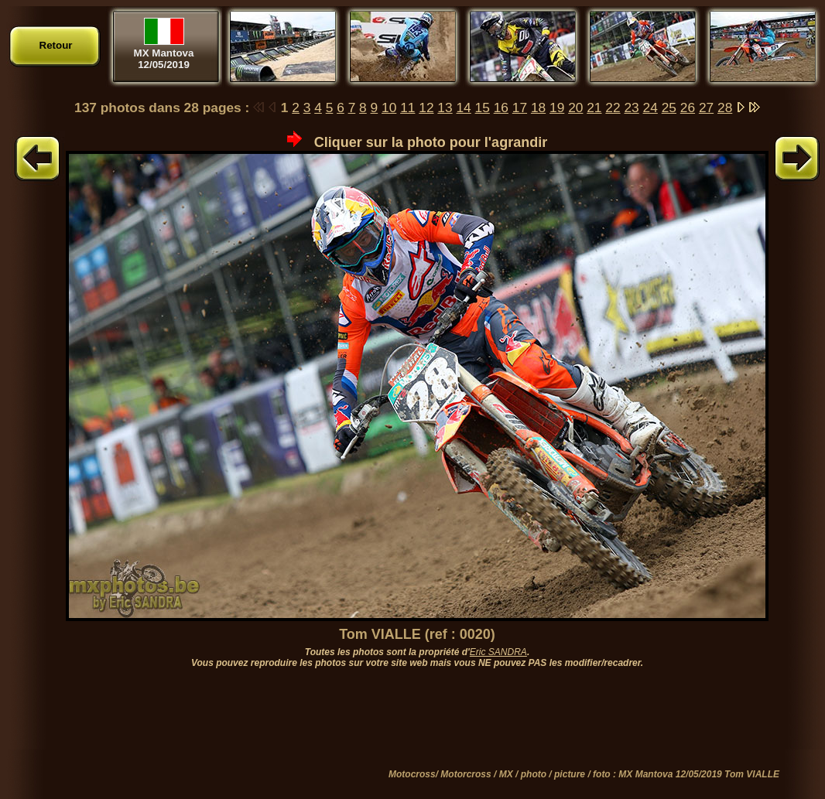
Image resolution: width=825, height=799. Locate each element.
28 (724, 107)
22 (612, 107)
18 (538, 107)
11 (407, 107)
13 (444, 107)
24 (650, 107)
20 (575, 107)
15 (482, 107)
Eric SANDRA (498, 652)
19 (556, 107)
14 (463, 107)
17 (519, 107)
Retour (56, 45)
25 (669, 107)
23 (631, 107)
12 (426, 107)
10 (389, 107)
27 (706, 107)
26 (687, 107)
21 (594, 107)
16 (501, 107)
